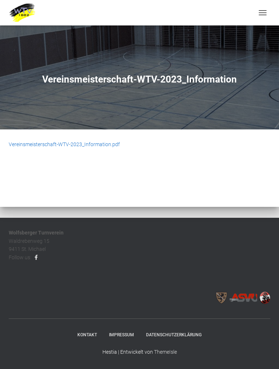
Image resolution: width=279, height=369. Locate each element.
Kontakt (87, 334)
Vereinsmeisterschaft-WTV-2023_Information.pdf (64, 144)
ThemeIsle (165, 352)
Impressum (121, 334)
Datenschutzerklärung (174, 334)
